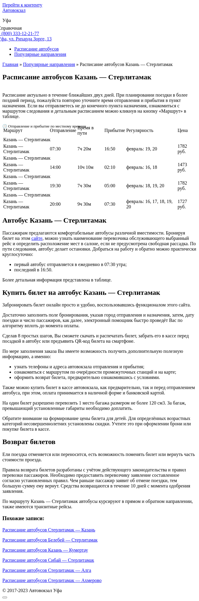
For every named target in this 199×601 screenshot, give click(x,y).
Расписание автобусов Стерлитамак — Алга (46, 570)
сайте (36, 238)
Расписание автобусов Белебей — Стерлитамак (50, 539)
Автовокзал (14, 10)
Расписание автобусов (36, 48)
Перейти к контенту (22, 4)
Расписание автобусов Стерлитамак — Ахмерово (51, 580)
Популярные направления (40, 54)
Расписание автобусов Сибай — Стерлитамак (48, 560)
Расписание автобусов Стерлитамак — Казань (48, 529)
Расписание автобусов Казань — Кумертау (45, 550)
